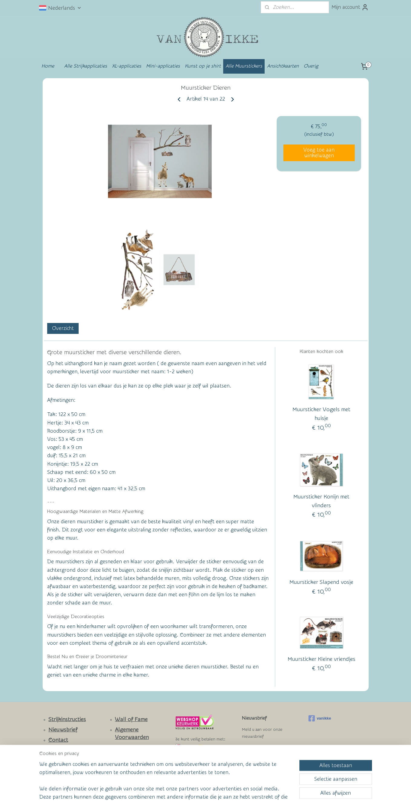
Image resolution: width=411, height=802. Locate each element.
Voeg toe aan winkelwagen (318, 152)
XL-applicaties (126, 66)
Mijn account (350, 7)
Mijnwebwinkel (264, 791)
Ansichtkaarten (283, 66)
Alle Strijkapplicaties (85, 66)
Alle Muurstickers (244, 66)
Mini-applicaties (163, 66)
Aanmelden (260, 751)
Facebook (60, 758)
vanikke (319, 718)
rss (193, 791)
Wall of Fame (131, 719)
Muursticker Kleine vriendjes (321, 659)
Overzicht (62, 328)
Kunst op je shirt (203, 66)
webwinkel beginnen (214, 791)
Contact (58, 740)
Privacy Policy (127, 757)
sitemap (182, 791)
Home (47, 66)
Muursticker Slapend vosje (321, 582)
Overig (311, 66)
